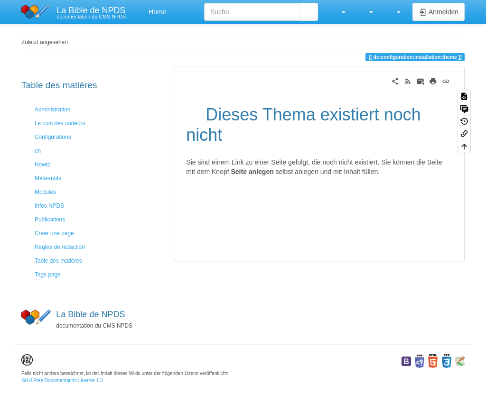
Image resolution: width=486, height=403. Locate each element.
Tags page (48, 274)
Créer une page (54, 233)
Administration (52, 109)
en (38, 150)
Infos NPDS (49, 205)
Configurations (53, 137)
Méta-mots (48, 178)
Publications (50, 219)
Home (156, 12)
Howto (43, 164)
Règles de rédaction (60, 247)
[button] (339, 12)
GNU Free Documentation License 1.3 (62, 380)
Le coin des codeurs (60, 123)
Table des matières (58, 260)
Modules (45, 192)
